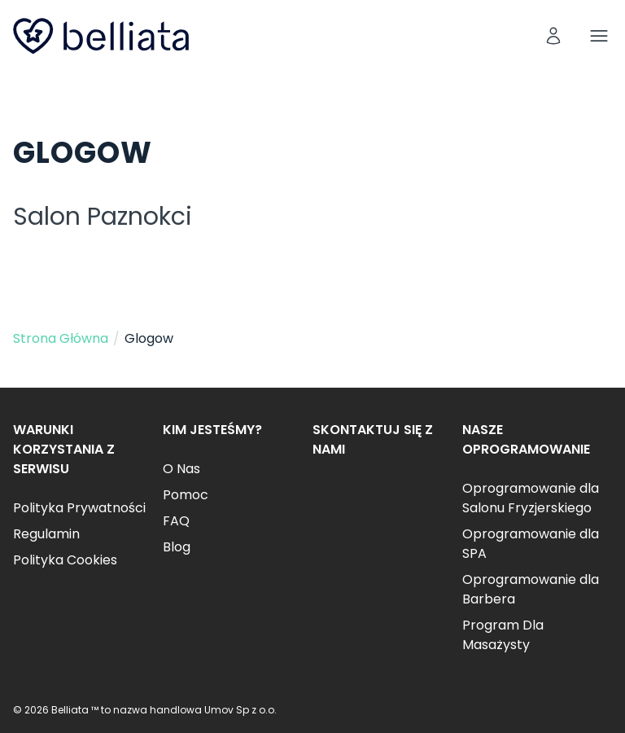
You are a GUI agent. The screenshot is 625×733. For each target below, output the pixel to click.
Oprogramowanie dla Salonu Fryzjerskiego (530, 498)
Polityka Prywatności (79, 507)
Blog (176, 547)
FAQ (176, 520)
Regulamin (46, 534)
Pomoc (185, 494)
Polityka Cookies (65, 560)
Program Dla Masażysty (503, 635)
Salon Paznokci (102, 217)
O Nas (181, 468)
